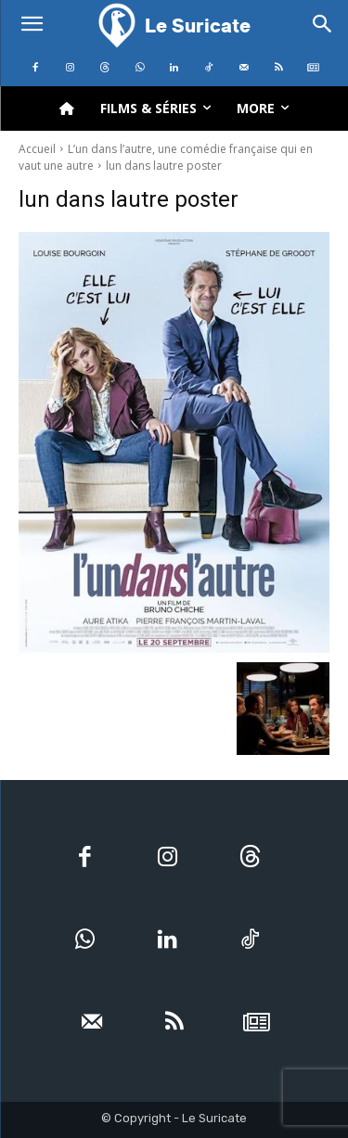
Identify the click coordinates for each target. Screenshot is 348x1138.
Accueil (37, 149)
